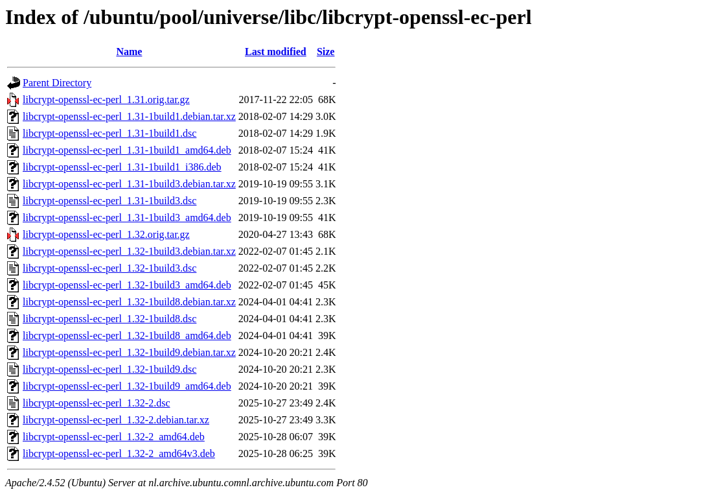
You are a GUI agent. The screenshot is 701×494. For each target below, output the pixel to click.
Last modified (275, 51)
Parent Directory (57, 82)
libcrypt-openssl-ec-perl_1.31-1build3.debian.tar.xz (129, 183)
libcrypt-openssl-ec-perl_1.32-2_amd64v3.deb (119, 453)
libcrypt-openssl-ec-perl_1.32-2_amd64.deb (114, 436)
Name (129, 51)
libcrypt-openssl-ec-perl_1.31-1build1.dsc (109, 133)
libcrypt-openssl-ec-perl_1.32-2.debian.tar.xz (116, 419)
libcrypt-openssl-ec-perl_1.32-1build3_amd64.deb (127, 284)
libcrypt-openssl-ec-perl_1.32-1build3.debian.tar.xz (129, 251)
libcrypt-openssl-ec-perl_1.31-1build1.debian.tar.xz (129, 116)
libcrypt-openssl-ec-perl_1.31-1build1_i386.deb (122, 166)
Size (326, 51)
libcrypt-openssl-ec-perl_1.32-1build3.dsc (109, 268)
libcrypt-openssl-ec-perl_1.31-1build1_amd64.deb (127, 150)
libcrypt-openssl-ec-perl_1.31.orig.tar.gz (106, 99)
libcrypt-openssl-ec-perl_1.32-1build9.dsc (109, 369)
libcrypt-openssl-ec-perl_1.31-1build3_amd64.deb (127, 217)
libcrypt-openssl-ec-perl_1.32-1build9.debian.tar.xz (129, 352)
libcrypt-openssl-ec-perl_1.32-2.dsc (96, 402)
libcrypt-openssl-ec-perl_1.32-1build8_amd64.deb (127, 335)
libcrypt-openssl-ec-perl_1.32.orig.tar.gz (106, 234)
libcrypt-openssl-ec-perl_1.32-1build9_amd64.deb (127, 386)
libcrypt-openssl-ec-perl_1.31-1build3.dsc (109, 200)
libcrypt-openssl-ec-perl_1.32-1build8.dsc (109, 318)
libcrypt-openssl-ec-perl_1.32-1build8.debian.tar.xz (129, 301)
